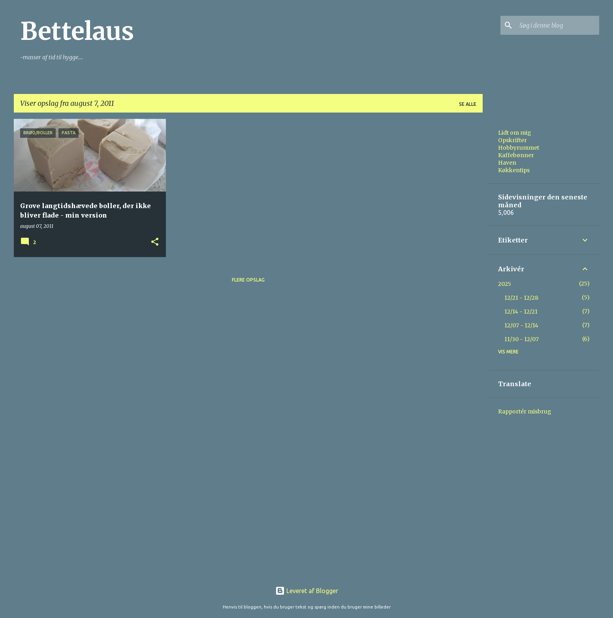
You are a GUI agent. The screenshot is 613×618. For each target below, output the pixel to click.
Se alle (467, 104)
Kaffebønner (516, 155)
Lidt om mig (514, 132)
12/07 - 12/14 (521, 325)
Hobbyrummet (518, 147)
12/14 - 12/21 (521, 311)
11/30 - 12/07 (521, 339)
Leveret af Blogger (306, 590)
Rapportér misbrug (524, 411)
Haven (507, 162)
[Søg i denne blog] (557, 25)
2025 (504, 283)
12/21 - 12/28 (521, 297)
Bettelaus (77, 31)
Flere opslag (248, 279)
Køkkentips (514, 170)
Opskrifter (512, 140)
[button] (155, 242)
